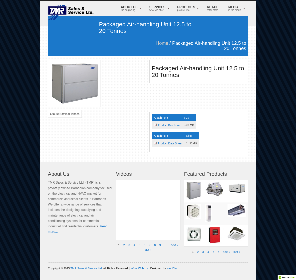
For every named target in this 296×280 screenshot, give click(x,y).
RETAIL (212, 8)
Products (186, 8)
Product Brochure (169, 125)
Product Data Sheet (170, 143)
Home (162, 43)
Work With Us (139, 268)
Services (157, 8)
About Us (129, 8)
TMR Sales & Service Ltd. (86, 268)
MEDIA (234, 8)
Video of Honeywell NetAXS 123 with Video (148, 207)
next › (174, 245)
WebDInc (172, 268)
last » (148, 249)
